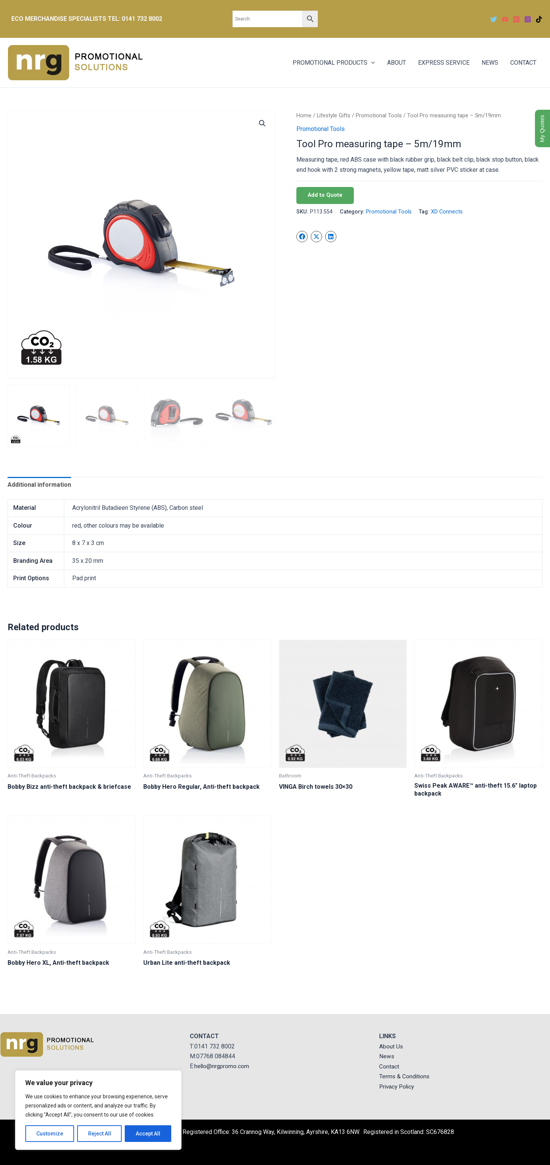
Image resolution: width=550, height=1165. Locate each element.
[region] (98, 1110)
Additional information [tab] (39, 484)
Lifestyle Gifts (333, 115)
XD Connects (447, 212)
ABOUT (396, 62)
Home (303, 115)
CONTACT (523, 62)
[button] (262, 123)
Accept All (148, 1134)
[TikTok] (539, 19)
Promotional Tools (379, 115)
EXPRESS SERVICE (443, 62)
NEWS (490, 62)
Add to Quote (325, 195)
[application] (371, 63)
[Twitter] (493, 19)
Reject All (99, 1134)
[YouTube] (505, 19)
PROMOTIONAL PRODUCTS (334, 63)
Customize (49, 1134)
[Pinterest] (516, 19)
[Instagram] (527, 19)
